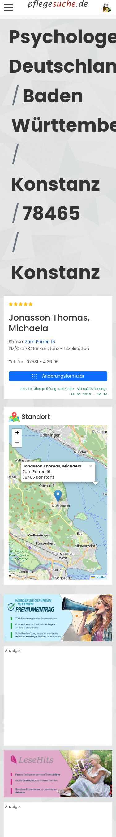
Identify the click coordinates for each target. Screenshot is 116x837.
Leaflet (98, 577)
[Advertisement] (58, 700)
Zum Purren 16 (40, 342)
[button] (58, 496)
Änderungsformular (58, 376)
